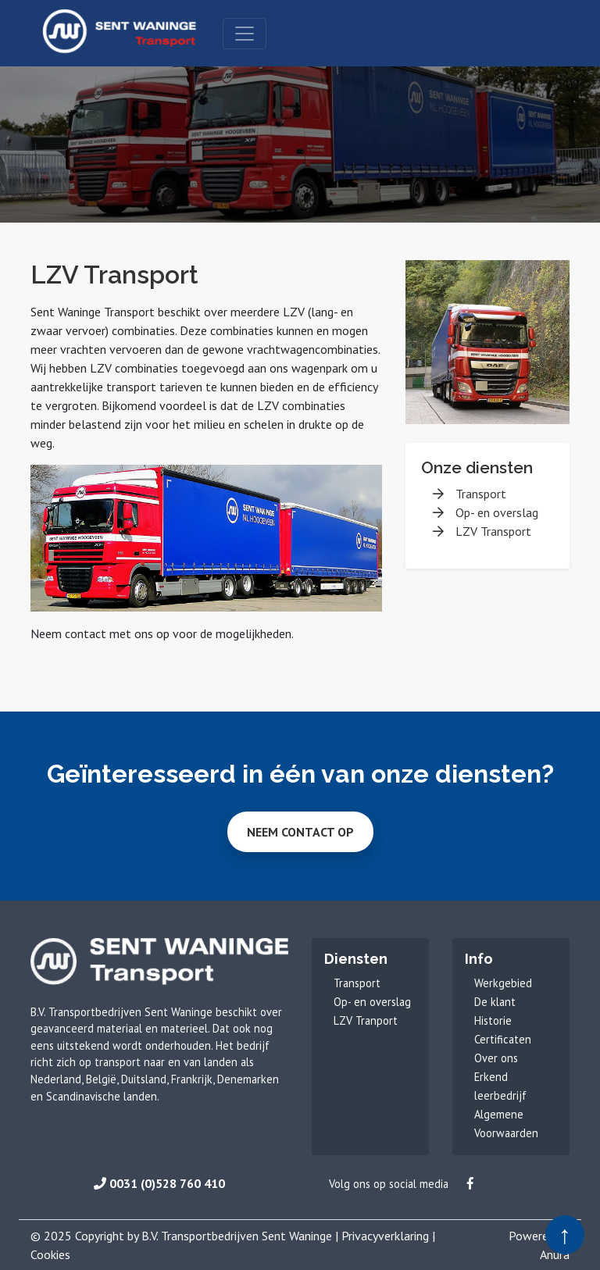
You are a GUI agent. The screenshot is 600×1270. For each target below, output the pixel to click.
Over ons (496, 1058)
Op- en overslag (496, 512)
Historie (493, 1020)
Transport (480, 493)
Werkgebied (503, 983)
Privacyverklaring (385, 1235)
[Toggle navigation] (244, 33)
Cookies (50, 1254)
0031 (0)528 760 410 (159, 1183)
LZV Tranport (366, 1020)
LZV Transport (493, 531)
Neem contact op (300, 832)
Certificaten (502, 1039)
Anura (555, 1254)
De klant (495, 1001)
